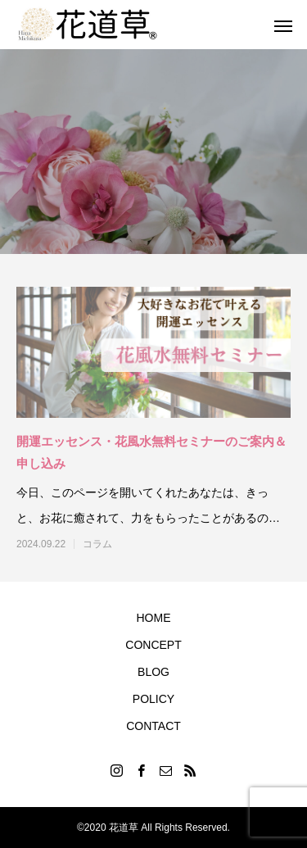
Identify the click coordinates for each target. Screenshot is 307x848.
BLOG (153, 671)
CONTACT (153, 725)
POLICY (153, 698)
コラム (97, 544)
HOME (154, 617)
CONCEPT (153, 644)
